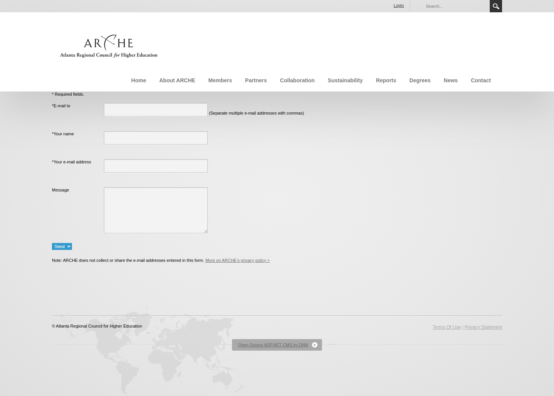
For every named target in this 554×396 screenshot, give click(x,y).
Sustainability (345, 80)
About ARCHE (177, 80)
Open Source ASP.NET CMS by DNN (273, 345)
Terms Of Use (446, 327)
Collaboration (297, 80)
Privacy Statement (483, 327)
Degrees (420, 80)
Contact (481, 80)
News (451, 80)
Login (399, 5)
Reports (386, 80)
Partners (256, 80)
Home (138, 80)
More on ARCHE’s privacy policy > (237, 260)
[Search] (455, 6)
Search (496, 6)
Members (220, 80)
